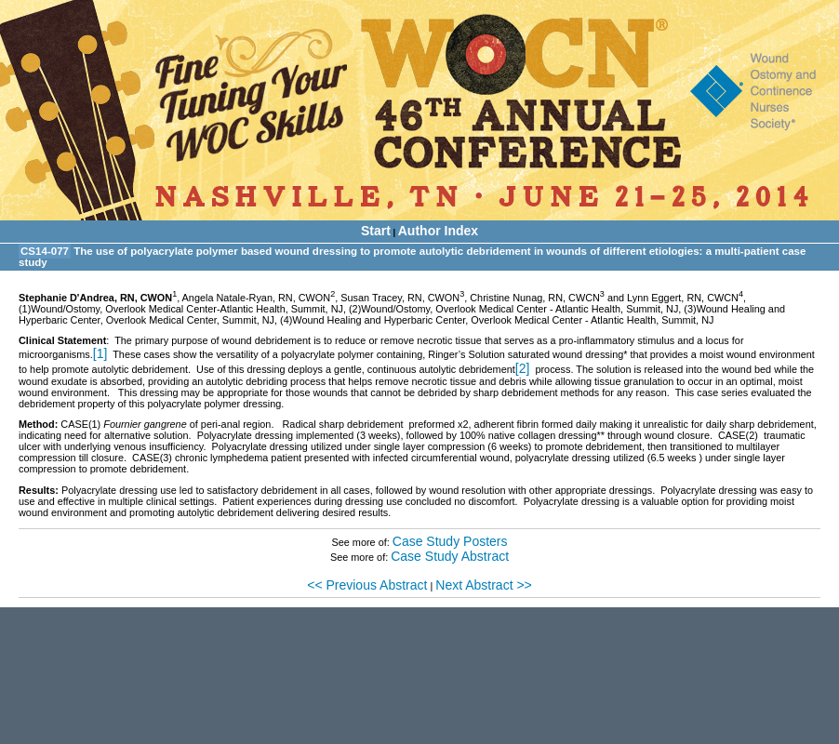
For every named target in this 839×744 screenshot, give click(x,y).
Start (376, 230)
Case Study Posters (450, 541)
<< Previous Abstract (367, 585)
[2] (522, 368)
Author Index (438, 230)
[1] (100, 353)
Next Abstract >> (483, 585)
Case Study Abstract (450, 556)
